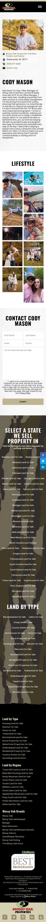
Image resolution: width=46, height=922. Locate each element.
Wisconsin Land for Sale (23, 591)
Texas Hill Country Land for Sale (17, 769)
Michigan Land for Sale (23, 505)
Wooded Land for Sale (23, 692)
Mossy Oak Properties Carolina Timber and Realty (21, 54)
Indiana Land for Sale (34, 483)
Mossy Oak (7, 815)
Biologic (6, 822)
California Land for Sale (23, 467)
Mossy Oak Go (9, 833)
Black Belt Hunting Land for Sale (17, 773)
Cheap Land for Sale (23, 622)
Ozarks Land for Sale (12, 783)
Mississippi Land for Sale (23, 516)
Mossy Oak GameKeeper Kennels (18, 829)
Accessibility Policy (24, 891)
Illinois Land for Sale (11, 483)
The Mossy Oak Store (12, 843)
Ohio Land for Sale (10, 548)
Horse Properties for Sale (23, 638)
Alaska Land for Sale (35, 457)
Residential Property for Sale (23, 660)
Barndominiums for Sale (14, 617)
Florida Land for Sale (11, 478)
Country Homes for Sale (23, 627)
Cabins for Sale (36, 617)
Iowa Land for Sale (11, 489)
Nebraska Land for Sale (23, 532)
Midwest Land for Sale (13, 787)
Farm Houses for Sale (15, 633)
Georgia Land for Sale (34, 478)
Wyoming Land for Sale (23, 596)
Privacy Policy (25, 393)
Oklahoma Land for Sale (33, 548)
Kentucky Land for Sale (23, 494)
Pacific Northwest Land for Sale (17, 800)
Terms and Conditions (16, 888)
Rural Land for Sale (12, 670)
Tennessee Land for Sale (23, 575)
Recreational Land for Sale (23, 654)
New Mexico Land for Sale (23, 537)
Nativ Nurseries (9, 826)
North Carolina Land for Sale (23, 542)
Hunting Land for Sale (13, 643)
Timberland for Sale (33, 670)
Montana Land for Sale (23, 526)
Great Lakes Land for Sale (14, 790)
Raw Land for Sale (23, 649)
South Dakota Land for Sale (23, 569)
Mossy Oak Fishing (11, 840)
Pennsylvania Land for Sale (23, 559)
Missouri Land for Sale (23, 521)
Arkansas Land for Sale (23, 462)
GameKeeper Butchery (13, 836)
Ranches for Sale (35, 643)
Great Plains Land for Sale (14, 780)
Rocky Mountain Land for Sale (16, 776)
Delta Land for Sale (11, 804)
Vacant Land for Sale (23, 681)
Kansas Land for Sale (33, 489)
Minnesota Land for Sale (23, 510)
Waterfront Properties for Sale (23, 686)
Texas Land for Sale (11, 580)
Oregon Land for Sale (23, 553)
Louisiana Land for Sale (23, 500)
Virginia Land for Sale (34, 580)
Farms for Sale (34, 633)
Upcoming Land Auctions (14, 758)
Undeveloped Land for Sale (23, 676)
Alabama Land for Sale (12, 457)
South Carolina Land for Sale (23, 564)
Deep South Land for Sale (14, 797)
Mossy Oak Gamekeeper (14, 819)
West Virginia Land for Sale (23, 585)
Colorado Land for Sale (23, 473)
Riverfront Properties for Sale (23, 665)
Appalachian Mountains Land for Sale (20, 794)
